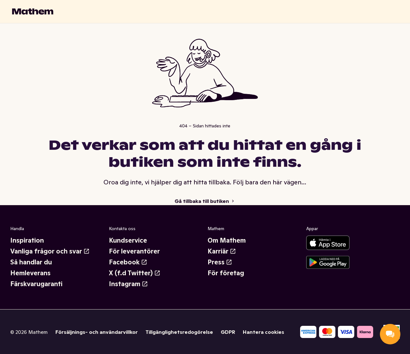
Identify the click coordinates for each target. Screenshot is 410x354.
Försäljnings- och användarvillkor (96, 332)
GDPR (228, 332)
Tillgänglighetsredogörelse (179, 332)
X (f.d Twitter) (134, 273)
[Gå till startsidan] (32, 11)
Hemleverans (30, 273)
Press (220, 262)
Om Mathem (227, 240)
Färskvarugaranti (36, 284)
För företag (226, 273)
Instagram (128, 284)
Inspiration (27, 240)
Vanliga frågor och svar (50, 251)
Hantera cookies (263, 332)
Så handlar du (31, 262)
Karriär (222, 251)
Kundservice (128, 240)
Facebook (128, 262)
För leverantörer (134, 251)
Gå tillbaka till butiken (205, 201)
